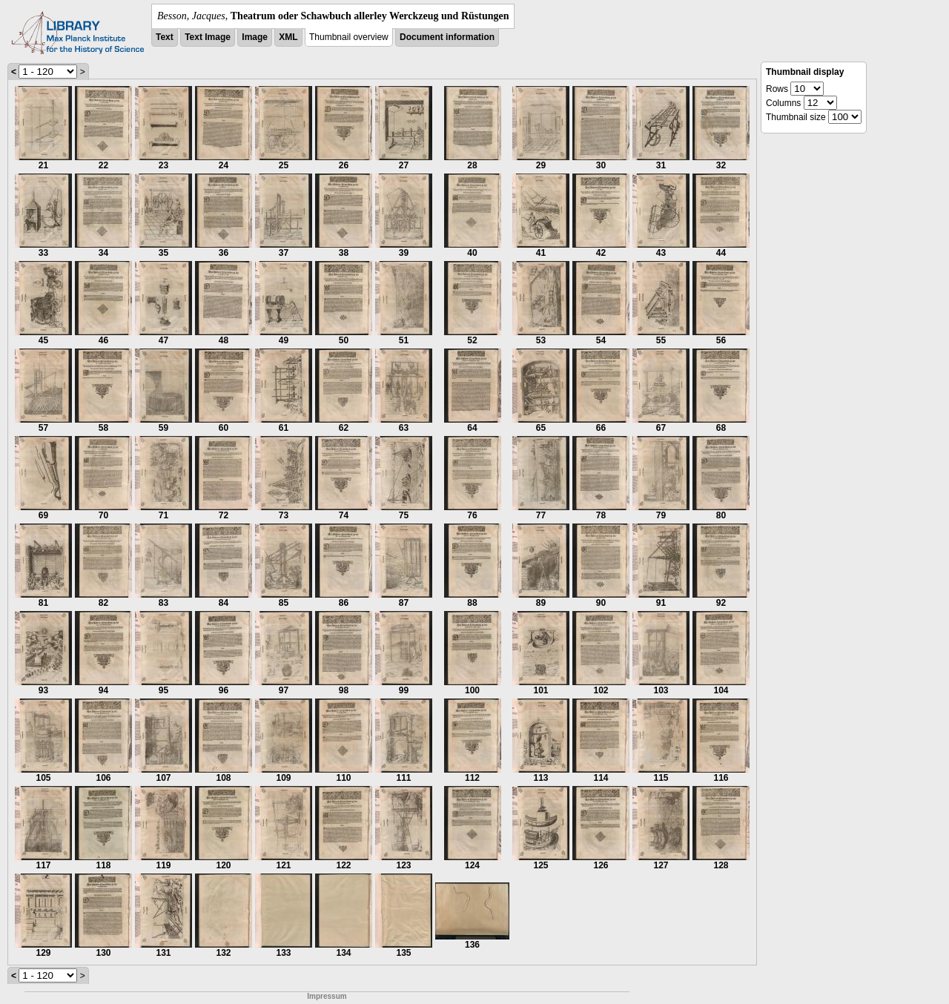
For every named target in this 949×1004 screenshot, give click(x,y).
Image (255, 37)
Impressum (326, 996)
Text (164, 37)
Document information (447, 37)
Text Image (208, 37)
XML (288, 37)
